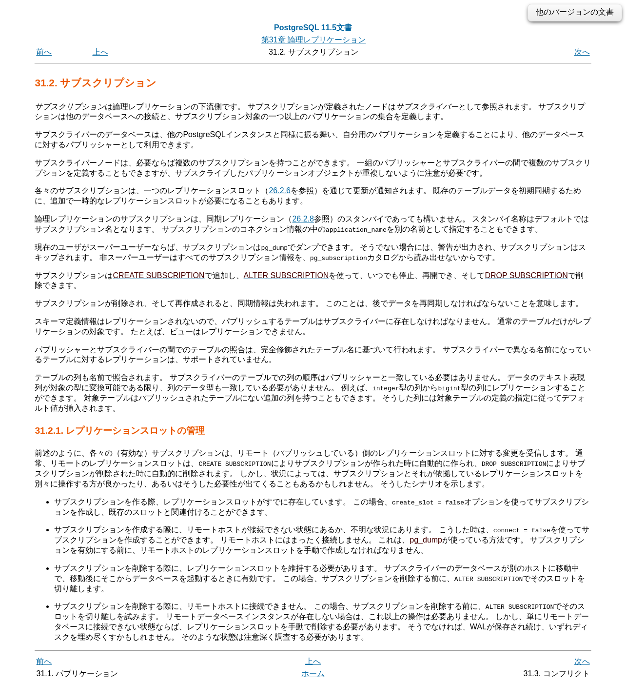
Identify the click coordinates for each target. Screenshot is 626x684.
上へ (100, 52)
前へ (44, 52)
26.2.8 (302, 219)
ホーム (313, 673)
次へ (582, 52)
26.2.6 (279, 190)
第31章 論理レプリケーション (313, 40)
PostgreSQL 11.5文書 (313, 27)
